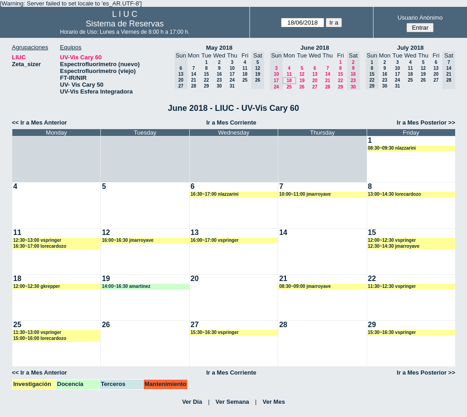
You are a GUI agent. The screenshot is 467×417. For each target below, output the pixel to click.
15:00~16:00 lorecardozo (39, 338)
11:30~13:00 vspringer (37, 332)
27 (314, 86)
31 (231, 86)
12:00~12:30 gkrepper (36, 286)
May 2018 (219, 47)
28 (193, 86)
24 (231, 80)
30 (219, 86)
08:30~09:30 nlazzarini (392, 148)
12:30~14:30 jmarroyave (394, 246)
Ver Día (192, 401)
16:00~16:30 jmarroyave (127, 240)
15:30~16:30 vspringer (215, 332)
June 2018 (315, 47)
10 (231, 68)
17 (231, 74)
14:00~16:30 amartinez (126, 286)
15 (206, 74)
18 (244, 74)
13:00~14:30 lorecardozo (394, 194)
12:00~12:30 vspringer (392, 240)
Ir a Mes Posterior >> (426, 122)
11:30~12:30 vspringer (392, 286)
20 (314, 80)
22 (206, 80)
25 (244, 80)
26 (301, 86)
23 (219, 80)
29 (206, 86)
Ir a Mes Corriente (231, 122)
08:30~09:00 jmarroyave (305, 286)
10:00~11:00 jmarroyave (305, 194)
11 (244, 68)
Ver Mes (274, 401)
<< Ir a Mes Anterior (39, 122)
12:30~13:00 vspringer (37, 240)
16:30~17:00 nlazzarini (215, 194)
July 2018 (410, 47)
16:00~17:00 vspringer (215, 240)
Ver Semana (232, 401)
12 (301, 74)
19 (302, 80)
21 (193, 80)
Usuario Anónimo (420, 17)
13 (314, 74)
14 (193, 74)
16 (219, 74)
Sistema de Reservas (125, 23)
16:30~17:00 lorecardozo (39, 246)
